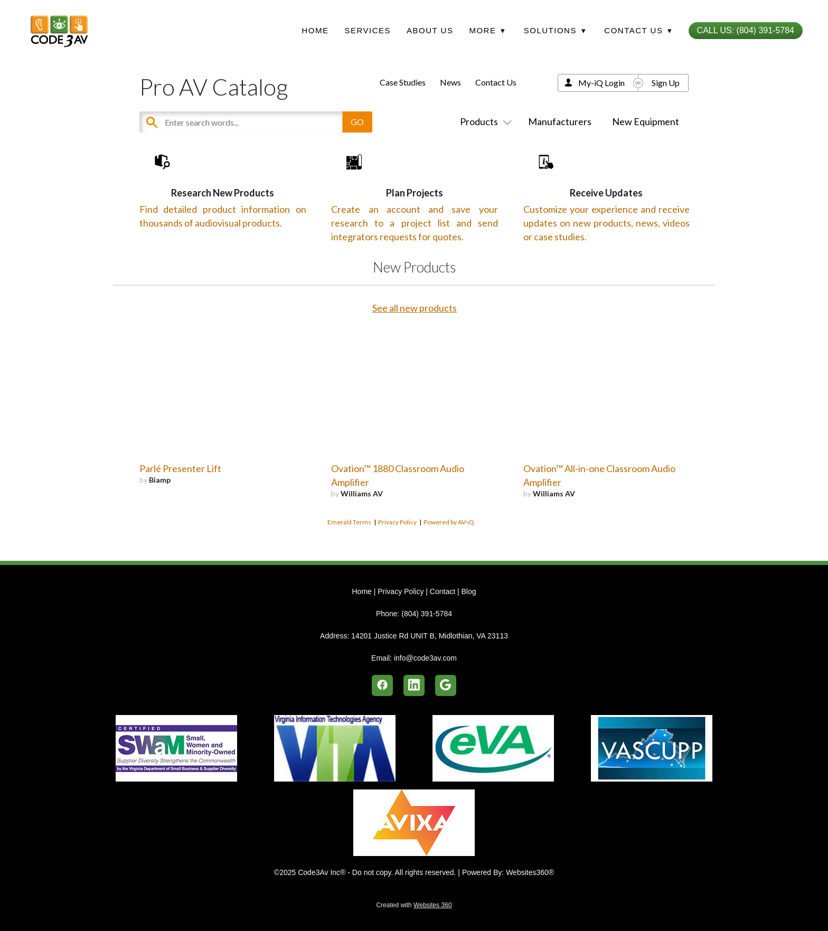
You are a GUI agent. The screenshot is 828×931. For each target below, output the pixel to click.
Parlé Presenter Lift (180, 500)
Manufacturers (559, 121)
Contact (442, 591)
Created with (413, 905)
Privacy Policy (397, 554)
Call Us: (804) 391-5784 (745, 30)
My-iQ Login (601, 83)
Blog (468, 591)
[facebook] (382, 685)
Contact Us (495, 82)
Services (367, 30)
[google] (445, 685)
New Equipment (645, 121)
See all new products (414, 339)
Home (315, 30)
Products (483, 121)
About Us (430, 30)
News (450, 82)
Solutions (555, 30)
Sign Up (666, 83)
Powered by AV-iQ (449, 554)
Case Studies (403, 82)
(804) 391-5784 (426, 613)
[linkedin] (414, 685)
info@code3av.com (425, 658)
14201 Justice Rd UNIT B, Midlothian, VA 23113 (429, 636)
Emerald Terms (349, 554)
